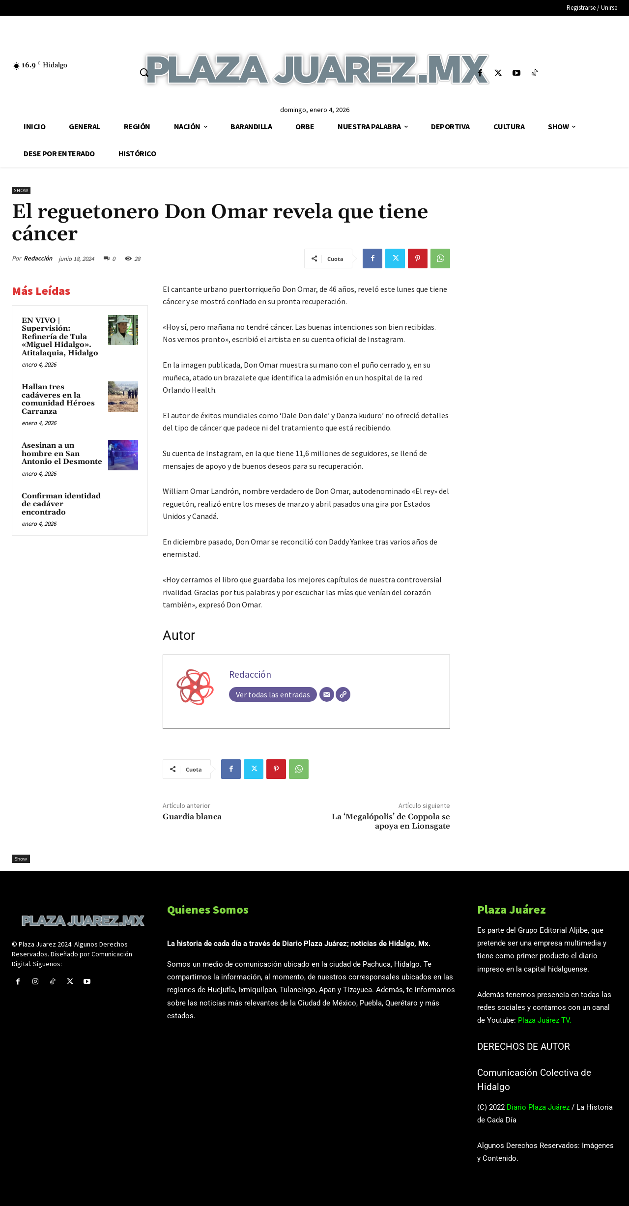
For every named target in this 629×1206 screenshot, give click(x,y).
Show (21, 190)
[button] (144, 72)
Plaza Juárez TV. (545, 1020)
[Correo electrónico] (326, 694)
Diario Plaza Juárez (538, 1107)
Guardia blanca (192, 817)
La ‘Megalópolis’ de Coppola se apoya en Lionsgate (391, 821)
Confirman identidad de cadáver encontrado (61, 504)
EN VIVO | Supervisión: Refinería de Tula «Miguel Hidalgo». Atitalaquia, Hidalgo (60, 337)
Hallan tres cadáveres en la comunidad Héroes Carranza (58, 399)
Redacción (38, 258)
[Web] (343, 694)
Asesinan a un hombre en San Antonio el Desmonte (62, 453)
